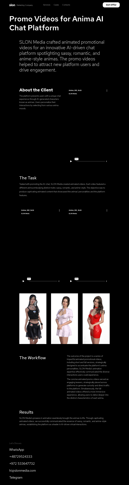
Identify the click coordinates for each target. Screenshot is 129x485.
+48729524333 (20, 456)
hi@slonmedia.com (22, 470)
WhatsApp (16, 449)
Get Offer (111, 4)
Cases (56, 5)
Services (46, 5)
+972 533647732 (22, 463)
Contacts (66, 5)
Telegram (15, 477)
